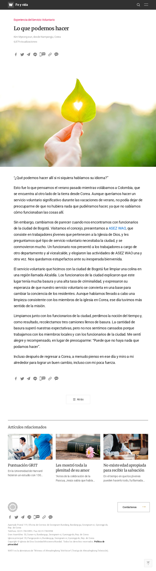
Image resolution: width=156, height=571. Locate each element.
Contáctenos (130, 507)
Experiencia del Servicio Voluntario (34, 19)
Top (148, 563)
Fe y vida (21, 5)
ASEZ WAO (117, 228)
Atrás (80, 399)
